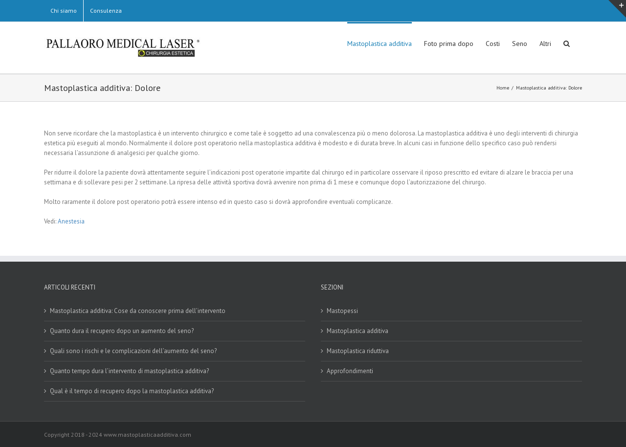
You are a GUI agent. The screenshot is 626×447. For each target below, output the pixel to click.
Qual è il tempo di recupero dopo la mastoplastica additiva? (132, 391)
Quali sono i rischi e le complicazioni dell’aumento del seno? (133, 351)
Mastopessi (342, 311)
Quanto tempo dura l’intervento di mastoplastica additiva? (129, 371)
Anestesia (71, 221)
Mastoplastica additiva (357, 331)
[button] (566, 42)
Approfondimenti (350, 371)
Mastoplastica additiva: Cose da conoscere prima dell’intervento (137, 311)
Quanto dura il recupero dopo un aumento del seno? (122, 331)
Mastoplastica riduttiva (358, 351)
